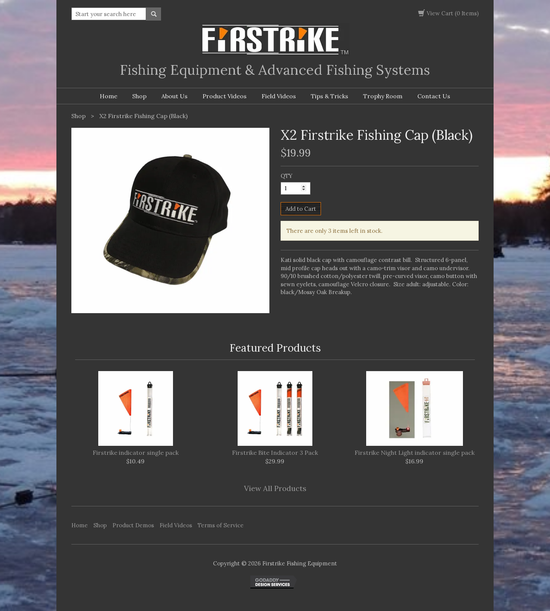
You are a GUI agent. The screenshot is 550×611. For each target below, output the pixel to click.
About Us (174, 96)
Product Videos (225, 96)
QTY (287, 175)
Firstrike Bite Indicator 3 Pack (275, 453)
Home (108, 96)
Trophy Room (382, 96)
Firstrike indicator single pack (136, 453)
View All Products (275, 488)
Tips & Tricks (329, 96)
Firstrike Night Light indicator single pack (415, 453)
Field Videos (279, 96)
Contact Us (433, 96)
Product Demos (133, 525)
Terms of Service (221, 525)
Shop (139, 96)
